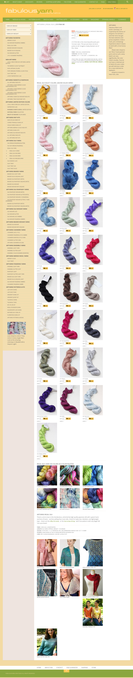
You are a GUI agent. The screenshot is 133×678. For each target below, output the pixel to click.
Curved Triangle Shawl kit (15, 123)
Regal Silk (50, 25)
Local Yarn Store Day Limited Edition (18, 105)
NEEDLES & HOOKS (18, 20)
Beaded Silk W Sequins (13, 51)
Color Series (16, 115)
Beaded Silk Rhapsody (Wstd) (15, 179)
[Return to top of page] (66, 671)
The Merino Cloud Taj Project (16, 66)
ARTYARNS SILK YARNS (13, 141)
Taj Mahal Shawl (12, 300)
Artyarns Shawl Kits (13, 130)
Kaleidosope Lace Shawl (14, 310)
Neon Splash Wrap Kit (13, 120)
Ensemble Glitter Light (14, 251)
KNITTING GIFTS (60, 20)
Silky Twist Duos (12, 169)
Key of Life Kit (11, 305)
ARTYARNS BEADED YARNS (15, 172)
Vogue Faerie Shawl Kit (14, 125)
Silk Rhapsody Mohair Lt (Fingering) (17, 197)
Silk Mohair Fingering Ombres (16, 43)
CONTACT (59, 668)
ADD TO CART (83, 36)
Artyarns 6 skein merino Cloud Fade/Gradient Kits (16, 86)
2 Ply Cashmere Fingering (14, 56)
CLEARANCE (118, 20)
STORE (93, 668)
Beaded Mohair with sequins (15, 187)
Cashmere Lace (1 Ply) (13, 233)
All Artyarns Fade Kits (13, 83)
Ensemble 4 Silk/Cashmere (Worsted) (18, 253)
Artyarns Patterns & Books (15, 318)
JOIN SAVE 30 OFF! (75, 8)
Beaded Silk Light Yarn (14, 174)
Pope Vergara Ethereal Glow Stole (17, 71)
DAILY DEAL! (108, 2)
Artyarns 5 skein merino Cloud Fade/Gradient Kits (16, 90)
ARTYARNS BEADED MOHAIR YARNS (18, 222)
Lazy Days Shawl (12, 290)
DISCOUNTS (28, 2)
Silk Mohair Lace (12, 212)
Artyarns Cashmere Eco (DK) (15, 243)
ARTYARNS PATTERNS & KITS (15, 287)
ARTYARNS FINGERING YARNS (16, 264)
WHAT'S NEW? (17, 2)
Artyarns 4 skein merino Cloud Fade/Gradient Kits (16, 93)
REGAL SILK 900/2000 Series (16, 159)
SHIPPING (84, 668)
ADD (45, 118)
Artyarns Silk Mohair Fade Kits (16, 133)
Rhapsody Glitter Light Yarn (15, 274)
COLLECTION (15, 112)
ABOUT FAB (49, 668)
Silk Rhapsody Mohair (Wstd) (15, 192)
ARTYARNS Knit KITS (13, 118)
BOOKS (82, 20)
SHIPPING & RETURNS (51, 2)
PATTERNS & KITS (34, 20)
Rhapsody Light (12, 272)
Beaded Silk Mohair (13, 184)
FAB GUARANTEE (77, 2)
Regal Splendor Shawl (14, 308)
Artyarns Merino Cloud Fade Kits (17, 128)
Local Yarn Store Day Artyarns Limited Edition (18, 63)
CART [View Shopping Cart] (6, 2)
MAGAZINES (92, 20)
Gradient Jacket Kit (13, 298)
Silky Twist (10, 164)
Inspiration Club (12, 107)
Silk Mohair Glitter (13, 53)
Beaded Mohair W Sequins (15, 48)
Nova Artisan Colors (13, 69)
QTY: (73, 36)
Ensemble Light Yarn (13, 248)
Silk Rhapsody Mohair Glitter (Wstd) (18, 195)
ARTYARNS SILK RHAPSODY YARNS (17, 190)
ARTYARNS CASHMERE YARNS (16, 230)
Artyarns (40, 25)
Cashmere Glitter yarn (14, 240)
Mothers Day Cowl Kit (13, 313)
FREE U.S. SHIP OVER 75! (117, 9)
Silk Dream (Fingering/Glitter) (16, 144)
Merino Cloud (11, 41)
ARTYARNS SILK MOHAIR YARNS (16, 209)
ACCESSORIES (72, 20)
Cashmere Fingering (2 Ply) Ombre (17, 235)
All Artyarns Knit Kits (13, 138)
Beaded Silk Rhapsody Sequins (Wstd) (18, 182)
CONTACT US (90, 2)
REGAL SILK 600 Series (15, 156)
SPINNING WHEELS (104, 20)
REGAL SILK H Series (14, 151)
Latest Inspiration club (14, 76)
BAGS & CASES (47, 20)
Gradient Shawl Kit (13, 295)
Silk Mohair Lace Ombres (14, 217)
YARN (7, 20)
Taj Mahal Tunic (12, 303)
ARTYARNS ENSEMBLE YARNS (15, 246)
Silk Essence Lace (12, 161)
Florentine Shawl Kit (13, 315)
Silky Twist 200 (11, 74)
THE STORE (65, 2)
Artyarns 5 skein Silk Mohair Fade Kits (18, 97)
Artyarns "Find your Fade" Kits (16, 99)
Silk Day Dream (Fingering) (15, 146)
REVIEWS (38, 2)
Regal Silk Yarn (11, 46)
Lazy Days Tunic (12, 292)
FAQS (99, 2)
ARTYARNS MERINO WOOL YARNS (17, 256)
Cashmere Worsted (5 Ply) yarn (16, 238)
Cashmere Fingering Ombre (15, 285)
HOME (39, 668)
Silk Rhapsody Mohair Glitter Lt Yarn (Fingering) (17, 200)
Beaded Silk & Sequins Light (15, 177)
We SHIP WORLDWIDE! (95, 9)
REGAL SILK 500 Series (15, 154)
